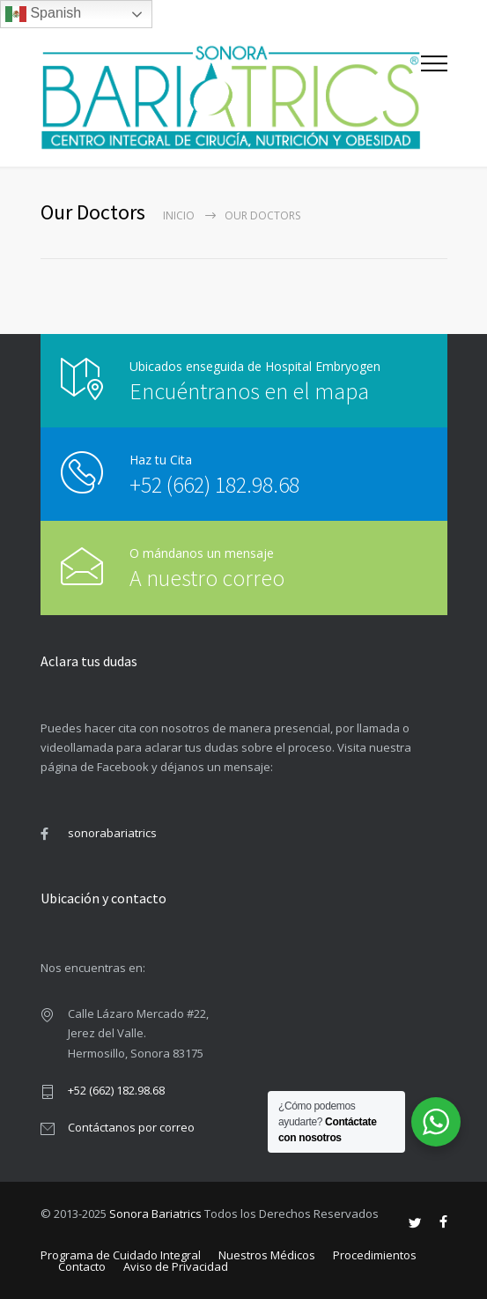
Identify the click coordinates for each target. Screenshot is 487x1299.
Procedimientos (375, 1255)
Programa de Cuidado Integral (121, 1255)
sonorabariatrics (112, 833)
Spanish (43, 14)
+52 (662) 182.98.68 (214, 484)
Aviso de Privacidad (175, 1266)
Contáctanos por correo (131, 1127)
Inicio (179, 215)
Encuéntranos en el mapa (249, 390)
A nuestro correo (193, 577)
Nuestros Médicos (266, 1255)
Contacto (82, 1266)
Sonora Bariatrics (155, 1213)
